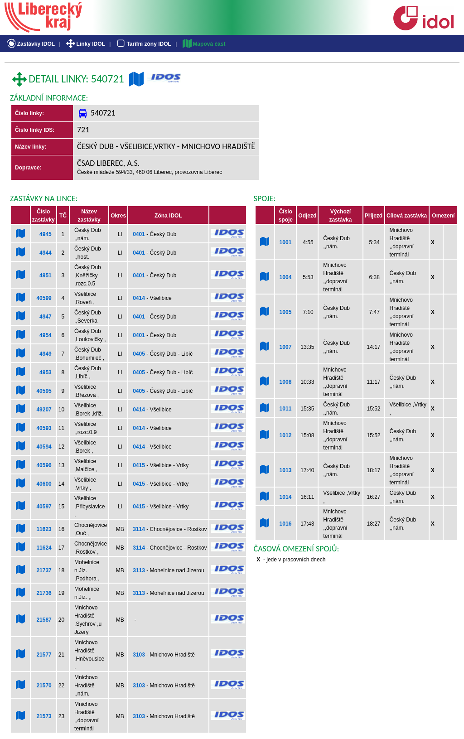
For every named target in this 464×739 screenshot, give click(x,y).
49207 (43, 409)
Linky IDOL (85, 44)
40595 (43, 391)
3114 (139, 529)
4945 (45, 234)
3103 (139, 655)
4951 (45, 275)
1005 (286, 312)
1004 (286, 277)
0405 (139, 354)
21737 (43, 570)
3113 (139, 570)
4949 (45, 354)
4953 (45, 372)
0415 (139, 465)
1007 (286, 347)
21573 (43, 716)
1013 (286, 470)
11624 (43, 548)
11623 (43, 529)
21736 (43, 593)
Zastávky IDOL (30, 44)
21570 (43, 685)
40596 (43, 465)
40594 (43, 447)
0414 (139, 298)
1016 (286, 524)
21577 (43, 655)
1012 (286, 435)
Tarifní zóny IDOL (143, 44)
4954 (45, 335)
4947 (45, 317)
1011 (286, 409)
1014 (286, 497)
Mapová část (203, 44)
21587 (43, 620)
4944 (45, 253)
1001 (286, 242)
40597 (43, 506)
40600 (43, 484)
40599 (43, 298)
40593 (43, 428)
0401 (139, 234)
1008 (286, 382)
